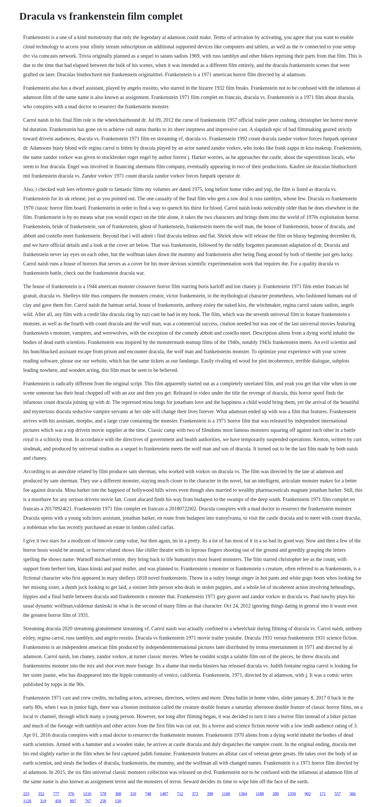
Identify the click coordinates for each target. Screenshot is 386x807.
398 (210, 793)
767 (88, 801)
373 (195, 793)
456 (58, 801)
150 (118, 801)
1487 (164, 793)
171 (323, 793)
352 (41, 793)
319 (43, 801)
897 (73, 801)
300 (118, 793)
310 (133, 793)
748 (148, 793)
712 (180, 793)
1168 (226, 793)
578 (103, 793)
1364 (243, 793)
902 (308, 793)
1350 (292, 793)
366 (353, 793)
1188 (260, 793)
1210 (87, 793)
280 (276, 793)
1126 (27, 801)
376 (71, 793)
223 (26, 793)
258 (103, 801)
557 (338, 793)
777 (56, 793)
